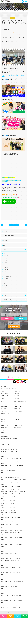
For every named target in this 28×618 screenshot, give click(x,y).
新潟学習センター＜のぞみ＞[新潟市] (9, 507)
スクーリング (6, 269)
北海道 (2, 447)
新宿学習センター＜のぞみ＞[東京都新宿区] (10, 489)
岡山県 (2, 565)
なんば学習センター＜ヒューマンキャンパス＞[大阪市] (12, 544)
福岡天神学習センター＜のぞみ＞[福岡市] (10, 586)
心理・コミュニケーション (8, 280)
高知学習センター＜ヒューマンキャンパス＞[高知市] (12, 577)
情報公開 (3, 391)
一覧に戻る (14, 225)
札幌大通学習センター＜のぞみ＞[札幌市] (10, 449)
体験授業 (21, 318)
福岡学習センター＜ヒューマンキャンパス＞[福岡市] (12, 584)
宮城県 (2, 456)
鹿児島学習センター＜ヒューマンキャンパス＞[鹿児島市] (12, 600)
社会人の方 (4, 430)
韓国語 (5, 290)
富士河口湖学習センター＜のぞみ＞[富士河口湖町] (11, 517)
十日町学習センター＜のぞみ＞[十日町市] (10, 512)
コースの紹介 (17, 393)
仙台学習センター (16, 10)
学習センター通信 (7, 278)
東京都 (2, 484)
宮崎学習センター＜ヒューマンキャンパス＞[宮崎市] (12, 595)
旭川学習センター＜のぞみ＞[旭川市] (9, 454)
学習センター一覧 (8, 10)
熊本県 (2, 588)
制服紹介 (3, 398)
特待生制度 (4, 411)
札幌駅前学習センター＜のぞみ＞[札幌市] (10, 451)
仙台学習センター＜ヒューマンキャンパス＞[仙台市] (12, 458)
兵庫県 (2, 551)
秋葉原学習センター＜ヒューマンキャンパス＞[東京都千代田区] (14, 491)
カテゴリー (5, 249)
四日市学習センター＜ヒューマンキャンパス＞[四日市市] (12, 537)
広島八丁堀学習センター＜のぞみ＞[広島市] (10, 560)
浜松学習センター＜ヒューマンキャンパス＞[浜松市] (12, 524)
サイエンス (6, 267)
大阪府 (2, 539)
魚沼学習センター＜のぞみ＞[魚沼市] (9, 510)
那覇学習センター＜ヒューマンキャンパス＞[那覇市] (12, 607)
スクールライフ (4, 404)
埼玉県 (2, 472)
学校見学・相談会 (14, 326)
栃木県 (2, 463)
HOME (2, 10)
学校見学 (3, 419)
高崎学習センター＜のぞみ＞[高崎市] (9, 470)
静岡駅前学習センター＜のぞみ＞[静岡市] (10, 521)
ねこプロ (5, 262)
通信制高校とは (18, 408)
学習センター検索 (5, 393)
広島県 (2, 555)
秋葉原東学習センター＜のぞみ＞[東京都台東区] (11, 493)
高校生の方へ (4, 427)
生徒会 (5, 283)
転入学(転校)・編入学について (20, 401)
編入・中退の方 (18, 427)
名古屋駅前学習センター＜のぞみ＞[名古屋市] (11, 532)
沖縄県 (2, 602)
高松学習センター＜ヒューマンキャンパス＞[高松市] (12, 572)
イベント (5, 265)
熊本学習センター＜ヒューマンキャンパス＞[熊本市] (12, 591)
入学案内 (3, 401)
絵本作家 (5, 285)
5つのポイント (17, 395)
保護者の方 (17, 430)
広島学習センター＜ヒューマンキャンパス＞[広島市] (12, 558)
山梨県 (2, 514)
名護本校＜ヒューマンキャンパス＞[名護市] (10, 605)
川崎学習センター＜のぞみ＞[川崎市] (9, 500)
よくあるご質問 (4, 408)
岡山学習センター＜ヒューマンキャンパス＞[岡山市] (12, 567)
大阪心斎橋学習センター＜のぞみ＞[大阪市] (10, 541)
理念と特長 (4, 386)
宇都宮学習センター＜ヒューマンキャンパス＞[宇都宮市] (12, 465)
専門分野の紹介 (5, 395)
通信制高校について (19, 391)
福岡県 (2, 579)
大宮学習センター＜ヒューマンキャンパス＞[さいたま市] (12, 475)
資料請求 (7, 318)
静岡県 (2, 519)
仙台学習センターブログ (8, 235)
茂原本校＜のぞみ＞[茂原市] (20, 479)
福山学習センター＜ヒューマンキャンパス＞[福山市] (12, 562)
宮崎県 (2, 593)
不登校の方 (17, 432)
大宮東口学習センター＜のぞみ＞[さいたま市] (10, 477)
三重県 (2, 534)
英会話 (5, 287)
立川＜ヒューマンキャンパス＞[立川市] (9, 496)
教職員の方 (4, 432)
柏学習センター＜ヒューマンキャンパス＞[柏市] (11, 482)
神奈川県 (2, 498)
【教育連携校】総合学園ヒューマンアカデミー (10, 441)
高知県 (2, 574)
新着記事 (5, 295)
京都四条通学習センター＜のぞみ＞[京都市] (10, 548)
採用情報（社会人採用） (19, 411)
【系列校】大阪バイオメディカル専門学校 (9, 438)
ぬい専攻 (5, 260)
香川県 (2, 570)
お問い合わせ (17, 419)
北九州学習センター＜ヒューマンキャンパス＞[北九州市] (12, 581)
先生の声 (5, 245)
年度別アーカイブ (7, 299)
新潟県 (2, 505)
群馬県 (2, 468)
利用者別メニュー (18, 406)
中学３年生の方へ (18, 425)
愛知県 (2, 527)
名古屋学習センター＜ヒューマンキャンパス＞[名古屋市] (12, 530)
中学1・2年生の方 (5, 425)
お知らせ (5, 258)
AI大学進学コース (7, 255)
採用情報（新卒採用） (6, 413)
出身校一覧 (17, 398)
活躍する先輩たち (5, 406)
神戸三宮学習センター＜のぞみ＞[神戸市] (10, 553)
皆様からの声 (17, 404)
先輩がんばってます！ (7, 276)
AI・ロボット (6, 253)
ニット (5, 271)
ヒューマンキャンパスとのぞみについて (9, 388)
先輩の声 (5, 240)
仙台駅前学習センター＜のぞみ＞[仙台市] (10, 461)
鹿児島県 (2, 598)
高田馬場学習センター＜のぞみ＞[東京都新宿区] (11, 486)
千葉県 (2, 479)
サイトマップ (4, 421)
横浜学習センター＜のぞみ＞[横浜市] (9, 503)
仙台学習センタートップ (8, 231)
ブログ (5, 274)
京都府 (2, 546)
